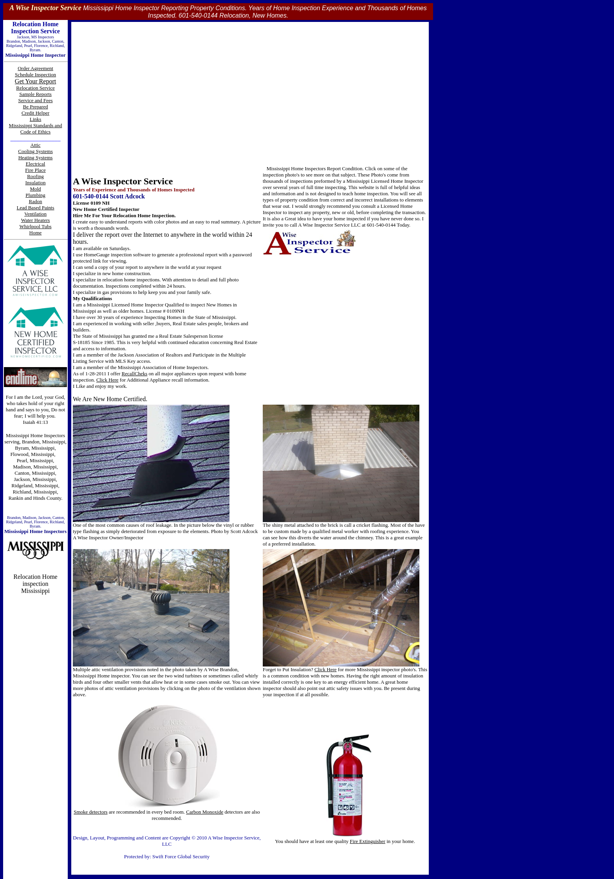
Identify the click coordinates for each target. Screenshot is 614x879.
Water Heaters (35, 220)
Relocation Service (35, 88)
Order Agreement (35, 68)
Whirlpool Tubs (36, 226)
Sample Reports (35, 94)
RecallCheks (135, 373)
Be (26, 107)
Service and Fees (35, 100)
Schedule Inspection (35, 74)
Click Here (107, 380)
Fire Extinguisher (367, 841)
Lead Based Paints (35, 208)
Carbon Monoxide (204, 812)
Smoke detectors (90, 812)
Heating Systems (35, 157)
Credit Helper (35, 113)
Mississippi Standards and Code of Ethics (35, 128)
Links (36, 119)
